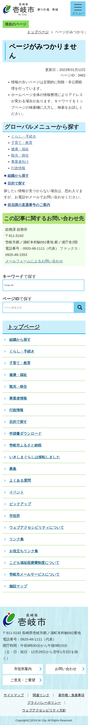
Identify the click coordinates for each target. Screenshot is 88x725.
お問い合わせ (66, 669)
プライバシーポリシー (44, 703)
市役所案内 (23, 669)
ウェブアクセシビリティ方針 (44, 710)
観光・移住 (20, 155)
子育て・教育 (21, 143)
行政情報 (18, 168)
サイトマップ (14, 695)
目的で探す (16, 183)
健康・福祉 (20, 149)
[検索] (41, 285)
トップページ (38, 32)
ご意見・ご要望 (22, 680)
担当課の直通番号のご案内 (29, 205)
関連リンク (41, 695)
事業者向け (20, 162)
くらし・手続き (23, 136)
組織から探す (18, 176)
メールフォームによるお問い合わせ (34, 261)
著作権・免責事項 (71, 695)
